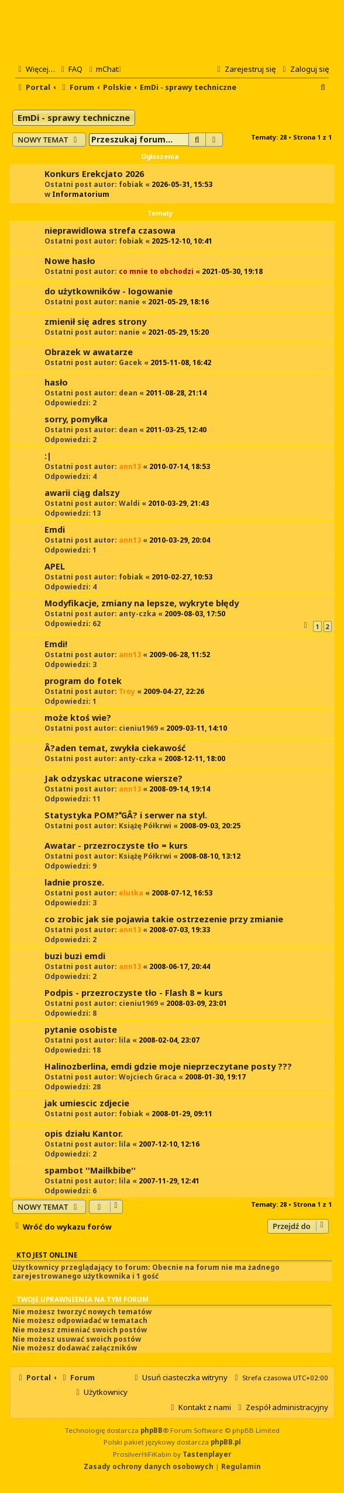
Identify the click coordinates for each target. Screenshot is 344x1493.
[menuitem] (70, 69)
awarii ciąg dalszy (81, 492)
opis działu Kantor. (83, 1133)
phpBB (151, 1430)
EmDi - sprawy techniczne (74, 117)
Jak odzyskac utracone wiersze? (113, 778)
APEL (54, 566)
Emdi (54, 529)
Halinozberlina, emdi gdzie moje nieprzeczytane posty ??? (168, 1066)
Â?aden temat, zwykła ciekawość (114, 748)
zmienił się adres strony (95, 321)
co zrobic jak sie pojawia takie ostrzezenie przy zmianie (163, 919)
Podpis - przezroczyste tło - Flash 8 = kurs (133, 992)
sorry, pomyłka (76, 419)
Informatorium (80, 194)
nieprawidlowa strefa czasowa (110, 230)
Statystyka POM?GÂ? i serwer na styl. (125, 815)
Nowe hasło (69, 260)
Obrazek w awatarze (88, 351)
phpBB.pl (226, 1442)
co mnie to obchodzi (156, 271)
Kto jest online (46, 1255)
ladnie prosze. (74, 882)
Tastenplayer (207, 1454)
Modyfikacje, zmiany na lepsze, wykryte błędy (141, 603)
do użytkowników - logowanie (108, 291)
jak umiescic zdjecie (86, 1103)
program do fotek (83, 680)
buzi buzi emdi (74, 955)
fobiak (131, 184)
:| (47, 455)
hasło (56, 382)
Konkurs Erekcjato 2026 (94, 173)
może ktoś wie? (77, 717)
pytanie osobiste (80, 1029)
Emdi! (55, 644)
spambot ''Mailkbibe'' (90, 1170)
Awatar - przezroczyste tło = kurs (116, 845)
